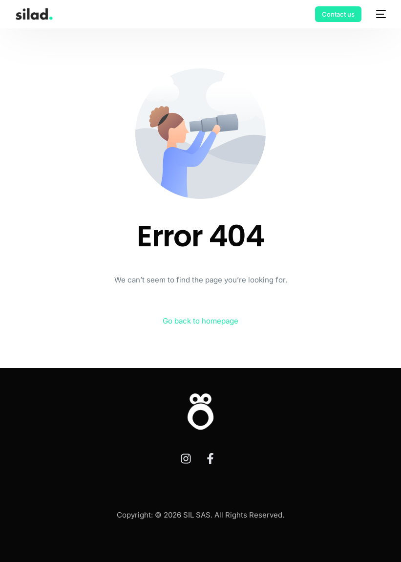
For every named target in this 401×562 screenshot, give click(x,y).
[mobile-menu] (378, 14)
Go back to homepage (200, 320)
